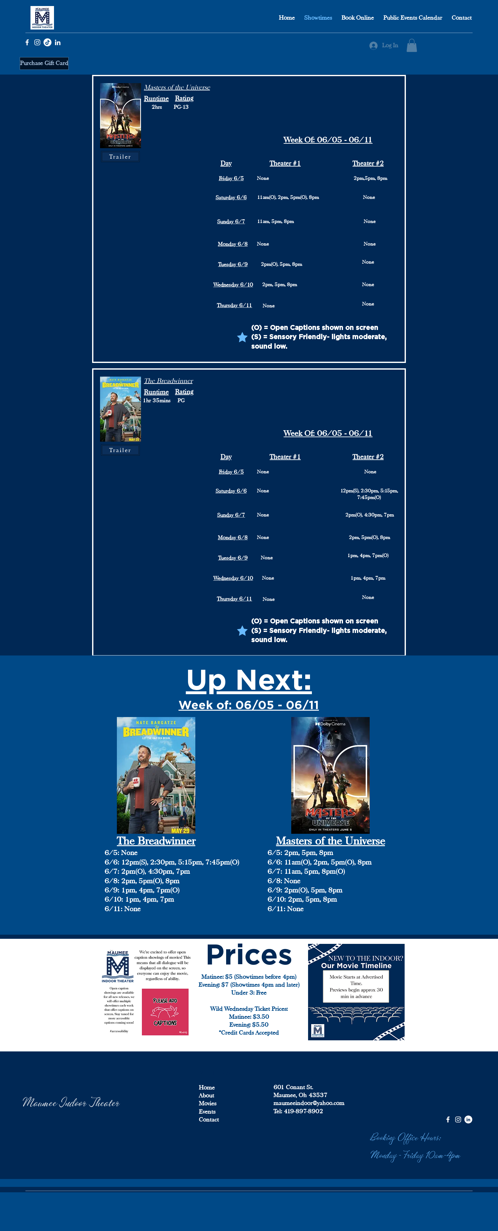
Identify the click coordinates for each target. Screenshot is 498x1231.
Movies (207, 1103)
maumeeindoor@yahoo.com (308, 1103)
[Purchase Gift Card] (44, 63)
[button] (411, 45)
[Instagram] (37, 42)
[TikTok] (47, 42)
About (206, 1095)
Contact (209, 1119)
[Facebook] (27, 42)
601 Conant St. (293, 1087)
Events (207, 1112)
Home (207, 1087)
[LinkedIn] (58, 42)
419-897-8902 (302, 1111)
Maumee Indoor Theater (71, 1101)
